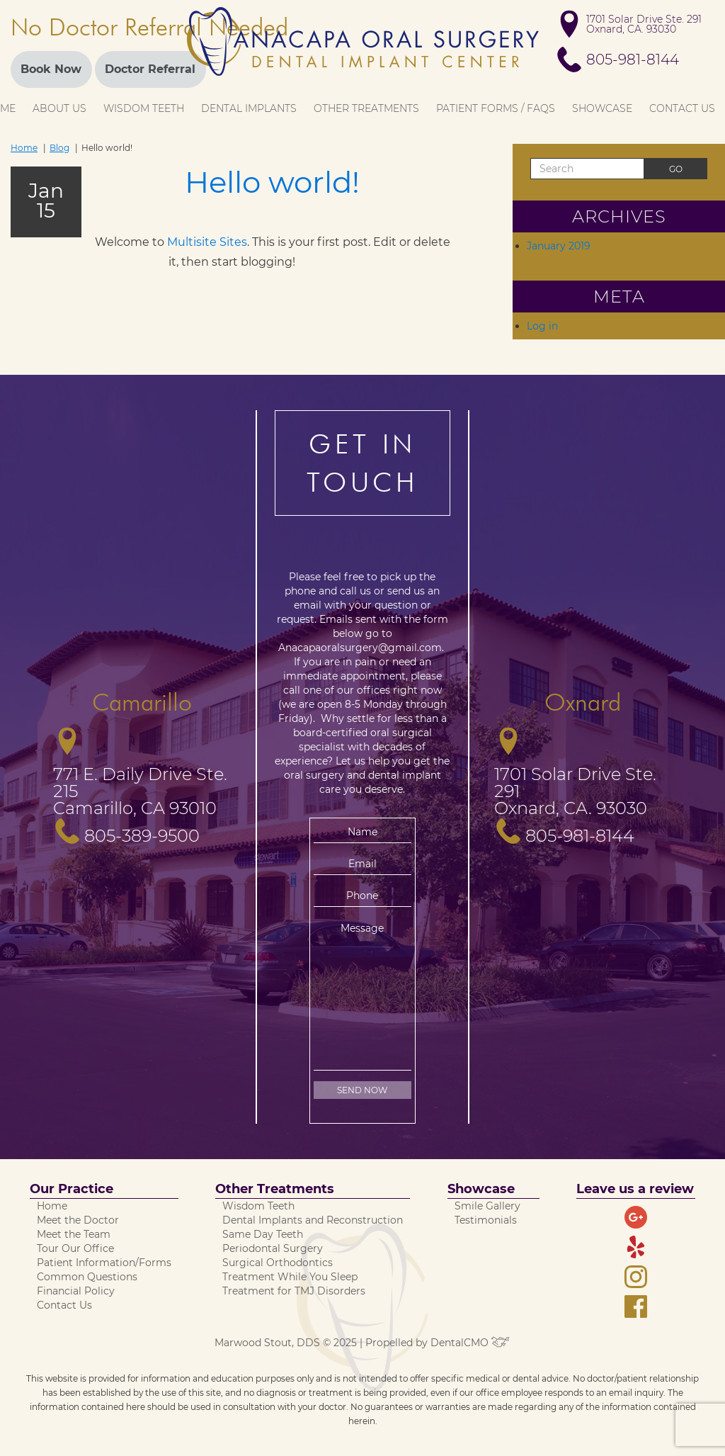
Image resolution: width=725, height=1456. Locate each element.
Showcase (602, 108)
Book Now (51, 69)
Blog (59, 147)
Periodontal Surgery (272, 1248)
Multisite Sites (207, 242)
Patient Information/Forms (104, 1262)
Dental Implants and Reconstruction (312, 1220)
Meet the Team (73, 1234)
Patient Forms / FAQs (495, 108)
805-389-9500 (142, 836)
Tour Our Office (75, 1248)
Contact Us (682, 108)
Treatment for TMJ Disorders (293, 1291)
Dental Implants (249, 108)
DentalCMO (470, 1342)
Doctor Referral (150, 69)
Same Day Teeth (262, 1234)
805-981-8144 (632, 59)
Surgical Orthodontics (277, 1262)
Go (676, 169)
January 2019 (558, 245)
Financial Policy (76, 1291)
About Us (59, 108)
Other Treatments (366, 108)
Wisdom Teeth (143, 108)
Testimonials (486, 1220)
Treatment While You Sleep (290, 1276)
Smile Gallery (487, 1206)
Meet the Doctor (78, 1220)
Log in (542, 326)
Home (24, 147)
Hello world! (272, 182)
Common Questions (87, 1276)
